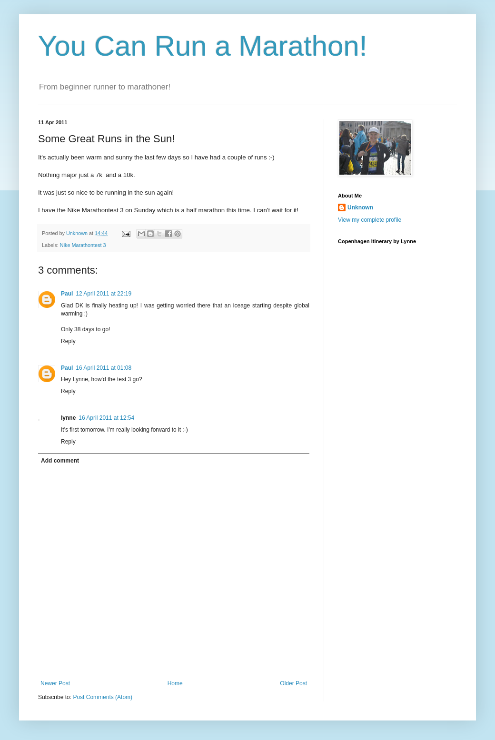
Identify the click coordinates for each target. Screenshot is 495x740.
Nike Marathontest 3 (83, 245)
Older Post (293, 683)
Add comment (60, 460)
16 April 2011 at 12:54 (106, 417)
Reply (68, 341)
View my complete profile (369, 220)
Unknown (360, 207)
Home (175, 683)
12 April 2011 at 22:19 (103, 293)
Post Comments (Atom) (102, 697)
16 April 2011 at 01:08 (103, 368)
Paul (67, 293)
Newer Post (55, 683)
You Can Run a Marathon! (202, 46)
